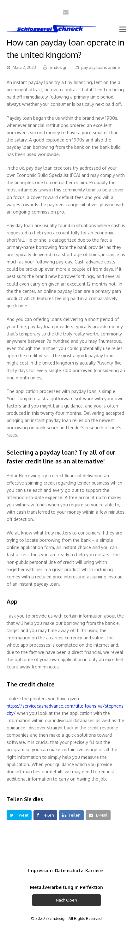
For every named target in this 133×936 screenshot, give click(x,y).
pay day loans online (100, 67)
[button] (19, 815)
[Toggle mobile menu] (122, 28)
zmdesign (58, 67)
